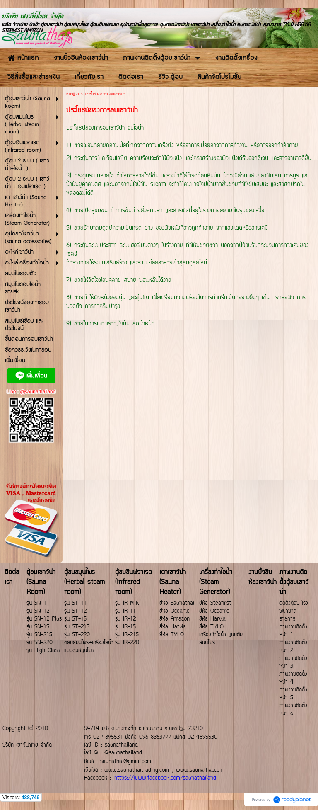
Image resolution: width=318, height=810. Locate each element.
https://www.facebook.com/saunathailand (165, 778)
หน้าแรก (72, 94)
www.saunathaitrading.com (136, 770)
